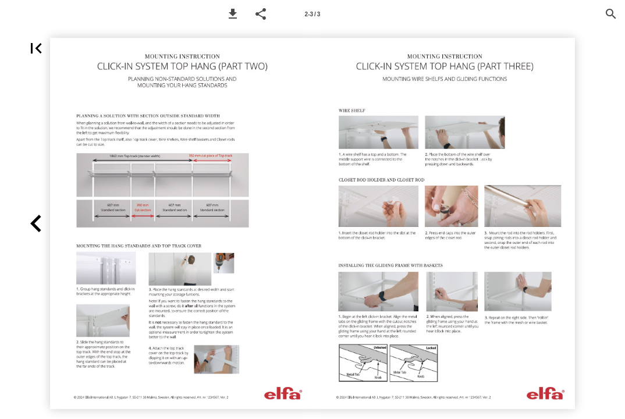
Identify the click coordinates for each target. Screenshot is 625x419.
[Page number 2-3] (312, 14)
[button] (233, 14)
